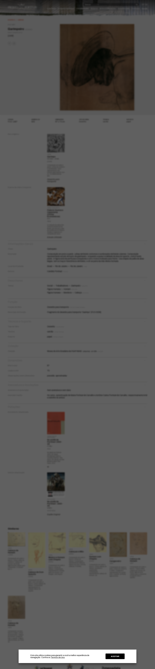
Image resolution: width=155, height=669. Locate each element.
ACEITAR (115, 656)
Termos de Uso (58, 657)
